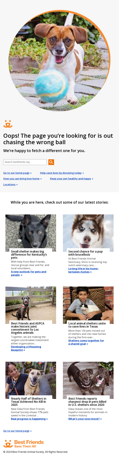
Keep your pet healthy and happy (70, 178)
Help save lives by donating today (61, 173)
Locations (9, 184)
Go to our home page (16, 173)
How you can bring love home (21, 178)
